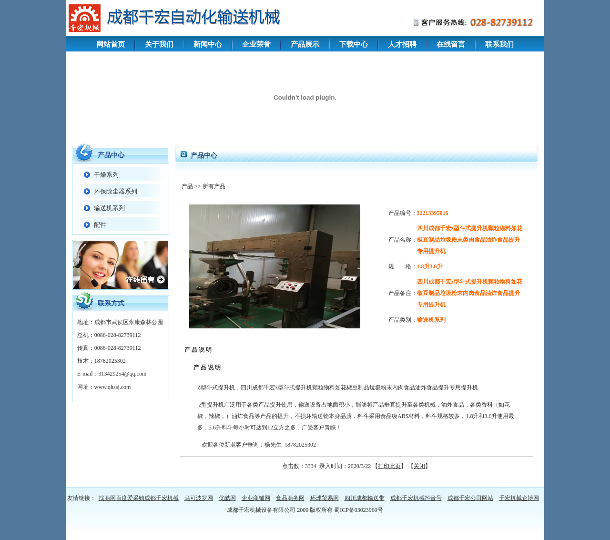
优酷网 (227, 498)
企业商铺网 (256, 498)
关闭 (419, 466)
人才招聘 (402, 44)
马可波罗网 (198, 498)
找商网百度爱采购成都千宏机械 (139, 498)
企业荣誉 (256, 44)
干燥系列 (106, 174)
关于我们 (159, 44)
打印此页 (389, 466)
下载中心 (353, 44)
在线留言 (451, 44)
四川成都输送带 (365, 498)
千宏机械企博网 (519, 498)
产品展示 (305, 44)
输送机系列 (109, 208)
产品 (187, 186)
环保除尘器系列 (115, 191)
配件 (100, 224)
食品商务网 (290, 498)
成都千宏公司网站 (470, 498)
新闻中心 (207, 44)
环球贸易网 (324, 498)
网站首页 (110, 44)
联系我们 (499, 44)
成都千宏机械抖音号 (416, 498)
